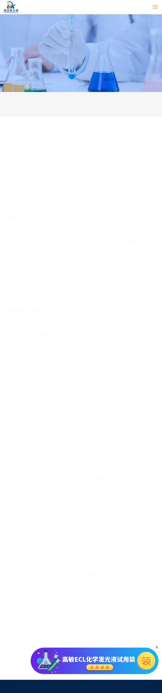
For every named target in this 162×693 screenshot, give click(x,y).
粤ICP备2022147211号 (100, 686)
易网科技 (138, 686)
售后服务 (42, 110)
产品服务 (42, 98)
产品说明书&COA (119, 110)
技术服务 (119, 98)
